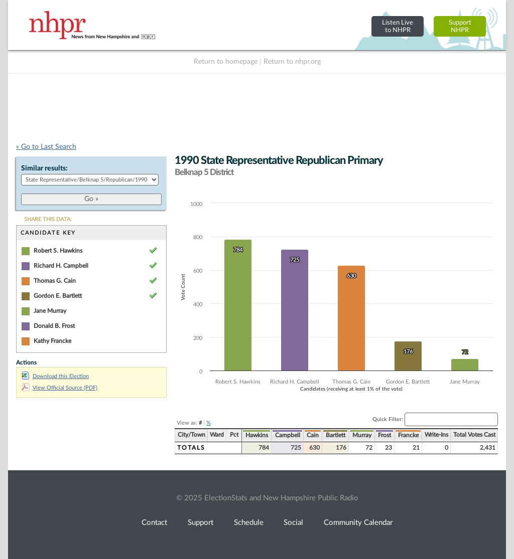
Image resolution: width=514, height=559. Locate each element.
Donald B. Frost (54, 326)
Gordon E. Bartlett (58, 296)
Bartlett (335, 435)
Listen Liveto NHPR (397, 26)
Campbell (287, 435)
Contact (154, 522)
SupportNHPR (460, 26)
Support (200, 522)
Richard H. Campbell (61, 266)
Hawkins (256, 435)
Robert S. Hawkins (58, 251)
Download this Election (55, 376)
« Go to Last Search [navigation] (46, 146)
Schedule (249, 522)
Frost (384, 435)
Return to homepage (226, 61)
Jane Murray (50, 311)
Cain (313, 435)
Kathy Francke (52, 341)
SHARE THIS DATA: (48, 219)
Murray (361, 435)
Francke (408, 435)
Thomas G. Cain (55, 281)
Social (293, 522)
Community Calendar (358, 522)
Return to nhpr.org (292, 61)
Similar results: (44, 168)
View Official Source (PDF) (59, 388)
